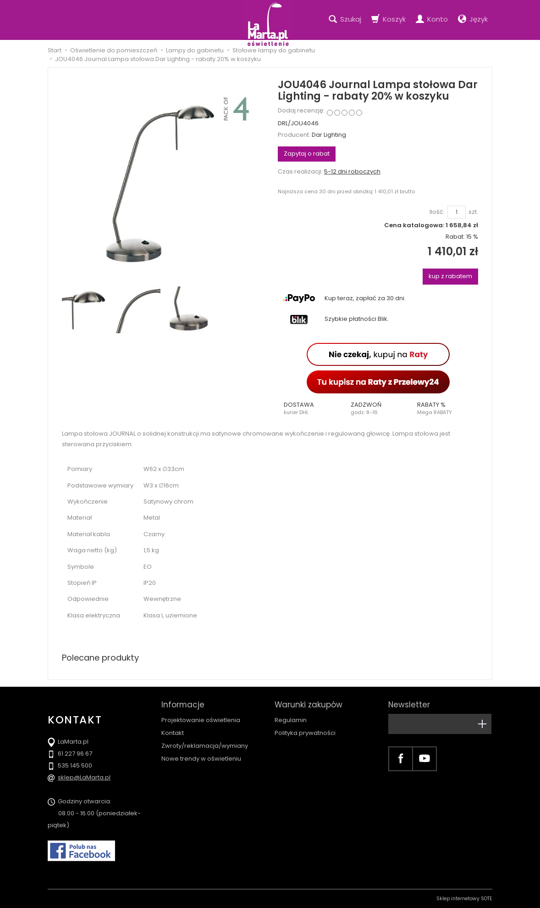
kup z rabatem (450, 276)
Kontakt (172, 733)
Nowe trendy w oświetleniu (201, 758)
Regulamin (291, 720)
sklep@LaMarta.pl (84, 777)
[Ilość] (456, 212)
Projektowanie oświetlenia (200, 720)
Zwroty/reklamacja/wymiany (204, 745)
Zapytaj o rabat (307, 153)
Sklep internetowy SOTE (464, 898)
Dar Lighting (329, 134)
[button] (311, 408)
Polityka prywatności (305, 733)
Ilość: (437, 212)
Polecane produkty (100, 657)
